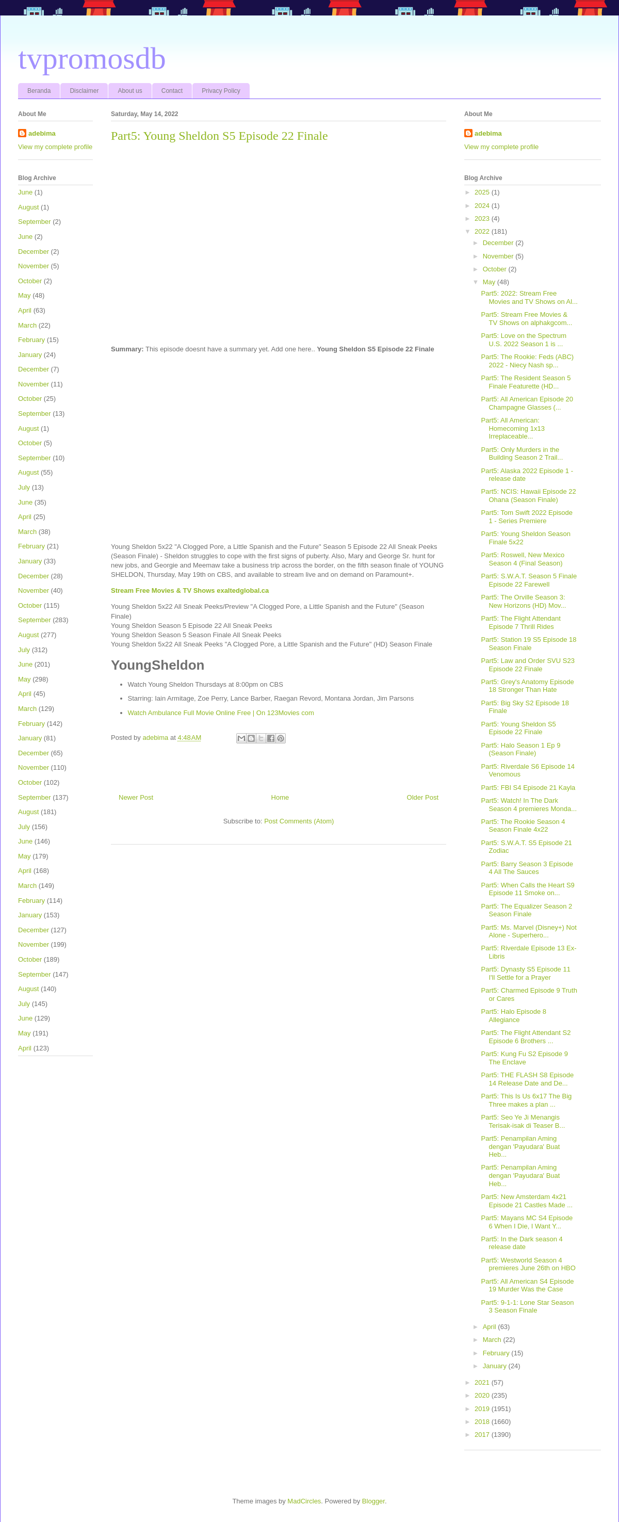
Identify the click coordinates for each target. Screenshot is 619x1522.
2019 (483, 1409)
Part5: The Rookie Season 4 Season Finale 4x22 (523, 826)
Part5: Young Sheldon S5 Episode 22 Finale (518, 728)
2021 (483, 1382)
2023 (483, 218)
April (24, 310)
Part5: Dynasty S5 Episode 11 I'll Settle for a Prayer (525, 973)
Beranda (39, 90)
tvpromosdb (92, 58)
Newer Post (136, 797)
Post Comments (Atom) (299, 821)
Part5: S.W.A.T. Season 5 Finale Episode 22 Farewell (529, 580)
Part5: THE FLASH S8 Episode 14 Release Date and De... (527, 1079)
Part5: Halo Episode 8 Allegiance (513, 1016)
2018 (483, 1422)
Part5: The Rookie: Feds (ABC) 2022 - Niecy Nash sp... (527, 361)
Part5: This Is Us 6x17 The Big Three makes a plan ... (526, 1100)
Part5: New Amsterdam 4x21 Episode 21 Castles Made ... (527, 1201)
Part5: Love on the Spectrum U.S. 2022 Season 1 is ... (523, 340)
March (27, 325)
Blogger (373, 1501)
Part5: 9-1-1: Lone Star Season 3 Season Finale (527, 1307)
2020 (483, 1395)
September (34, 221)
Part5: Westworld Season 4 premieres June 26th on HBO (528, 1264)
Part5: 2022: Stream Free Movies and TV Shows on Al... (529, 297)
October (30, 281)
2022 (483, 231)
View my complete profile (55, 147)
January (30, 355)
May (24, 295)
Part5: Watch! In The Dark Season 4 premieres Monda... (529, 805)
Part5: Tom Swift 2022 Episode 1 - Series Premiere (527, 517)
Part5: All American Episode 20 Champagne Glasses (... (527, 403)
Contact (172, 90)
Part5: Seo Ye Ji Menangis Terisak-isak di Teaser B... (523, 1121)
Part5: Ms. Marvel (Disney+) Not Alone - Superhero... (528, 932)
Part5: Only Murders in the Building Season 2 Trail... (522, 454)
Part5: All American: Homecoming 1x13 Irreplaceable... (512, 428)
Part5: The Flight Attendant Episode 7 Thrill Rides (520, 622)
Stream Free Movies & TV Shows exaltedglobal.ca (190, 590)
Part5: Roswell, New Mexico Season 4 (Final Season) (522, 559)
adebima (42, 133)
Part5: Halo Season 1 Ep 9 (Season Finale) (520, 749)
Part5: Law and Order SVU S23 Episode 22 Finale (527, 665)
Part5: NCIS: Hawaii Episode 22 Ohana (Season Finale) (528, 496)
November (33, 266)
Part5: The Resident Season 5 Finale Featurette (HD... (526, 382)
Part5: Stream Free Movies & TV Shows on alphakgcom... (526, 319)
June (25, 192)
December (33, 251)
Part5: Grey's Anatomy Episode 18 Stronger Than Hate (527, 686)
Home (280, 797)
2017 (483, 1434)
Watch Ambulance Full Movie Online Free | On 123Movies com (221, 713)
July (24, 487)
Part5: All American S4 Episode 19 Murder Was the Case (527, 1285)
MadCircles (304, 1501)
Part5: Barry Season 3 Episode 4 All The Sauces (527, 868)
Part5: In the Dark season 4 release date (521, 1243)
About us (130, 90)
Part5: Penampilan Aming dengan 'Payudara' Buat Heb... (520, 1146)
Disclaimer (84, 90)
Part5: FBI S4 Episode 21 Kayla (528, 787)
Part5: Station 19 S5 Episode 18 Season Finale (528, 644)
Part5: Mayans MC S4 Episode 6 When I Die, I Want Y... (527, 1222)
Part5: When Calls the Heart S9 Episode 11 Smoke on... (527, 889)
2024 (483, 205)
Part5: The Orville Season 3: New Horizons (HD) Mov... (523, 601)
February (31, 340)
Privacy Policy (221, 90)
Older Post (422, 797)
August (28, 207)
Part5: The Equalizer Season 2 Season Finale (526, 910)
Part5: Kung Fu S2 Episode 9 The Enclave (524, 1058)
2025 (483, 192)
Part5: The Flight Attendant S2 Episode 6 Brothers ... (526, 1037)
